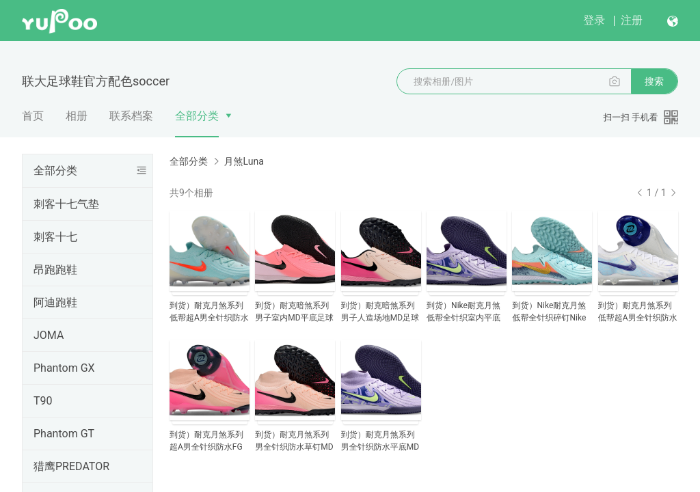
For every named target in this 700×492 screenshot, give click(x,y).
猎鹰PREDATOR (71, 466)
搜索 (654, 81)
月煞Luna (243, 161)
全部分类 (197, 115)
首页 (33, 115)
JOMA (48, 335)
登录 (594, 20)
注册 (632, 20)
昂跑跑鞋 (55, 269)
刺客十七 (55, 236)
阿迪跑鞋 (55, 302)
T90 (43, 400)
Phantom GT (63, 433)
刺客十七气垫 (66, 203)
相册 (77, 115)
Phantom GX (64, 367)
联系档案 (131, 115)
